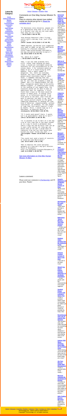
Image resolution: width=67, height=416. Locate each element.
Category (31, 409)
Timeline (41, 11)
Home (29, 11)
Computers (9, 25)
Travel (9, 58)
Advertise (54, 409)
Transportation (9, 56)
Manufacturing (9, 41)
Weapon (9, 64)
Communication (9, 23)
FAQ (48, 409)
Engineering (9, 31)
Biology (9, 20)
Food (9, 34)
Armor (9, 17)
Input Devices (9, 36)
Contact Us (42, 409)
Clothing (9, 22)
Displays (9, 29)
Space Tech (9, 52)
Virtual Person (9, 61)
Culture (9, 26)
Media (9, 44)
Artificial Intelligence (9, 18)
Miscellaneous (9, 47)
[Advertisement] (9, 100)
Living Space (9, 39)
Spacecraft (9, 53)
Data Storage (9, 28)
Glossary (35, 11)
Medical (9, 45)
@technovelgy (45, 180)
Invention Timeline (22, 409)
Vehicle (9, 60)
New (46, 11)
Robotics (9, 49)
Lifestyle (9, 37)
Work (9, 66)
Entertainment (9, 33)
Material (9, 42)
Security (9, 50)
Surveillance (9, 55)
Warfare (9, 63)
